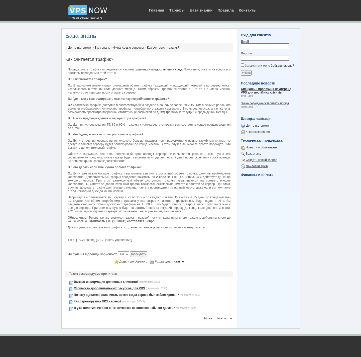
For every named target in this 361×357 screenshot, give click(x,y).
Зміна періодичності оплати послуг (265, 103)
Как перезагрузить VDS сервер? (98, 301)
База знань (102, 47)
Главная (156, 10)
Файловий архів (257, 166)
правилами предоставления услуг (158, 69)
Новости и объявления (262, 147)
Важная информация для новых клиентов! (106, 282)
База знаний (201, 10)
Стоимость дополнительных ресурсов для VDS (109, 288)
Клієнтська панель (258, 132)
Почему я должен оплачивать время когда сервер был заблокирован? (126, 295)
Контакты (248, 10)
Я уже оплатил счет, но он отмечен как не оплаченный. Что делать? (124, 308)
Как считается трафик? (163, 47)
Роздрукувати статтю (169, 261)
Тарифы (177, 10)
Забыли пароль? (282, 65)
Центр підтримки (79, 47)
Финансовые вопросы (128, 47)
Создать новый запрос (261, 160)
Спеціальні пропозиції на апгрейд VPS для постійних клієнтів (266, 90)
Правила (225, 10)
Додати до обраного (133, 261)
